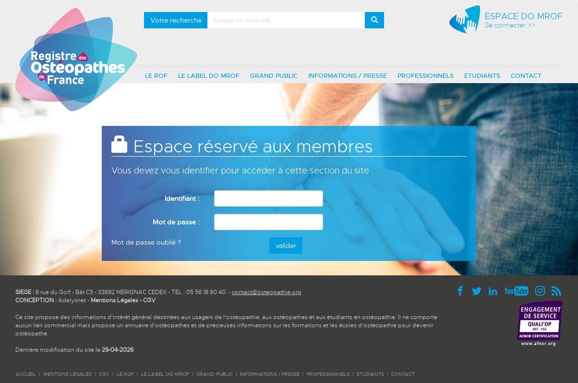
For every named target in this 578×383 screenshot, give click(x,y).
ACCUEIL (25, 374)
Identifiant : (182, 198)
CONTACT (526, 76)
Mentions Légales (114, 300)
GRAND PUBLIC (274, 76)
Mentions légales (67, 374)
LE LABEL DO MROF (209, 76)
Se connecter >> (510, 25)
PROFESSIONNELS (425, 76)
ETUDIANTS (482, 76)
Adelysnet (72, 300)
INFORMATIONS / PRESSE (347, 76)
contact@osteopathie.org (266, 292)
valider (286, 245)
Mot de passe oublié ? (146, 242)
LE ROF (156, 76)
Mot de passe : (176, 222)
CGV (149, 300)
